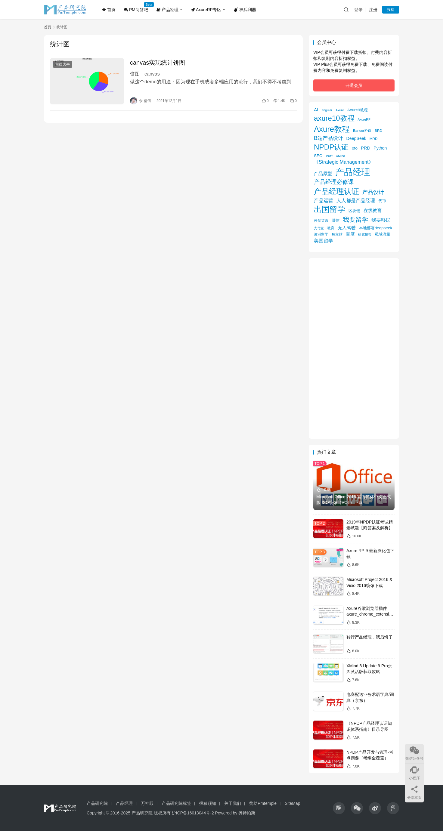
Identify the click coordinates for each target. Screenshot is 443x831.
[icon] (339, 808)
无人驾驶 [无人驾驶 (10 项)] (347, 227)
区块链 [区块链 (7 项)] (354, 211)
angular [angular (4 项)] (327, 110)
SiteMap (292, 803)
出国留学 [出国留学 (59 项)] (329, 209)
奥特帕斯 (246, 813)
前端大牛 (62, 64)
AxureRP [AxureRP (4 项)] (364, 119)
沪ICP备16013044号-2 (193, 813)
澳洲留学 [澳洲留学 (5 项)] (321, 234)
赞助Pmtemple (263, 803)
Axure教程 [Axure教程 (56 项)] (332, 129)
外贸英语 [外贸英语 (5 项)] (321, 220)
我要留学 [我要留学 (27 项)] (355, 219)
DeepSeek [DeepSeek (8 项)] (356, 138)
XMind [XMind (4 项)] (340, 156)
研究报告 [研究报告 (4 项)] (364, 234)
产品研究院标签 (176, 803)
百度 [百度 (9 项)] (350, 234)
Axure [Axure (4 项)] (340, 110)
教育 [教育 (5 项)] (330, 228)
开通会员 (353, 85)
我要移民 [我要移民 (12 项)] (381, 220)
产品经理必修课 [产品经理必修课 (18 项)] (334, 182)
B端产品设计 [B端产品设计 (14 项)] (328, 138)
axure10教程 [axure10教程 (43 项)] (334, 118)
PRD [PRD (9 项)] (365, 148)
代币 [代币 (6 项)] (382, 201)
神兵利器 (245, 9)
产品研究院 (97, 803)
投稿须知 (207, 803)
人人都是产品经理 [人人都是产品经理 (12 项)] (355, 200)
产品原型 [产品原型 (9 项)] (323, 173)
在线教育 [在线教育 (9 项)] (373, 210)
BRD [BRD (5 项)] (378, 130)
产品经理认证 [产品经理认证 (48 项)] (336, 191)
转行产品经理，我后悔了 (369, 637)
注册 (373, 9)
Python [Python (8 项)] (380, 148)
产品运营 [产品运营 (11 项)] (323, 200)
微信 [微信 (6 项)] (335, 220)
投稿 (390, 10)
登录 (358, 9)
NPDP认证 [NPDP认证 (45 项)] (331, 147)
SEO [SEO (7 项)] (318, 155)
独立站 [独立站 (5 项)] (337, 234)
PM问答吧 (136, 9)
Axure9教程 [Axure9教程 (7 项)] (357, 110)
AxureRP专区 (206, 9)
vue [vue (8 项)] (329, 155)
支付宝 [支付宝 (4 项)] (319, 228)
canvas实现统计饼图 (157, 62)
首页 (109, 9)
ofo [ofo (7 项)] (355, 148)
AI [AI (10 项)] (316, 109)
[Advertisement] (354, 348)
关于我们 (232, 803)
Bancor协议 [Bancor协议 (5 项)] (362, 130)
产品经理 (167, 9)
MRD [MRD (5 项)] (374, 139)
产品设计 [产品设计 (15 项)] (373, 192)
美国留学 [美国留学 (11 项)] (323, 240)
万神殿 (147, 803)
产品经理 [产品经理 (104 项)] (352, 172)
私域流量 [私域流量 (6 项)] (382, 234)
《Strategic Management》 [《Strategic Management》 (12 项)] (343, 162)
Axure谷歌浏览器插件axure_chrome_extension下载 (370, 614)
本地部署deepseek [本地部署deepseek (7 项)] (375, 228)
